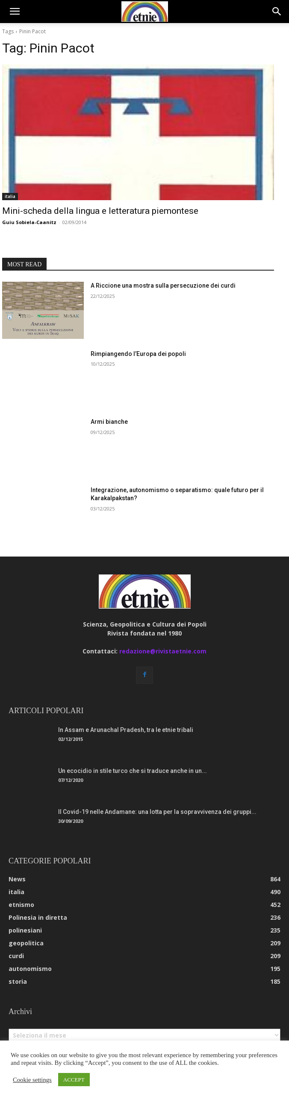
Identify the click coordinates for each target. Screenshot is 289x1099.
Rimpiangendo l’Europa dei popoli (138, 353)
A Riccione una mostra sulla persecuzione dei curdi (163, 285)
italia (10, 196)
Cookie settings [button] (32, 1079)
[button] (14, 11)
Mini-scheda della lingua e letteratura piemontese (100, 211)
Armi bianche (109, 421)
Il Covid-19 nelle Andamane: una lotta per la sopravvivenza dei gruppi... (157, 811)
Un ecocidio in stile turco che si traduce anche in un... (132, 770)
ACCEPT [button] (74, 1079)
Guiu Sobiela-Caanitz (29, 222)
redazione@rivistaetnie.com (162, 651)
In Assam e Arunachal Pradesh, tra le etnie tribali (125, 729)
